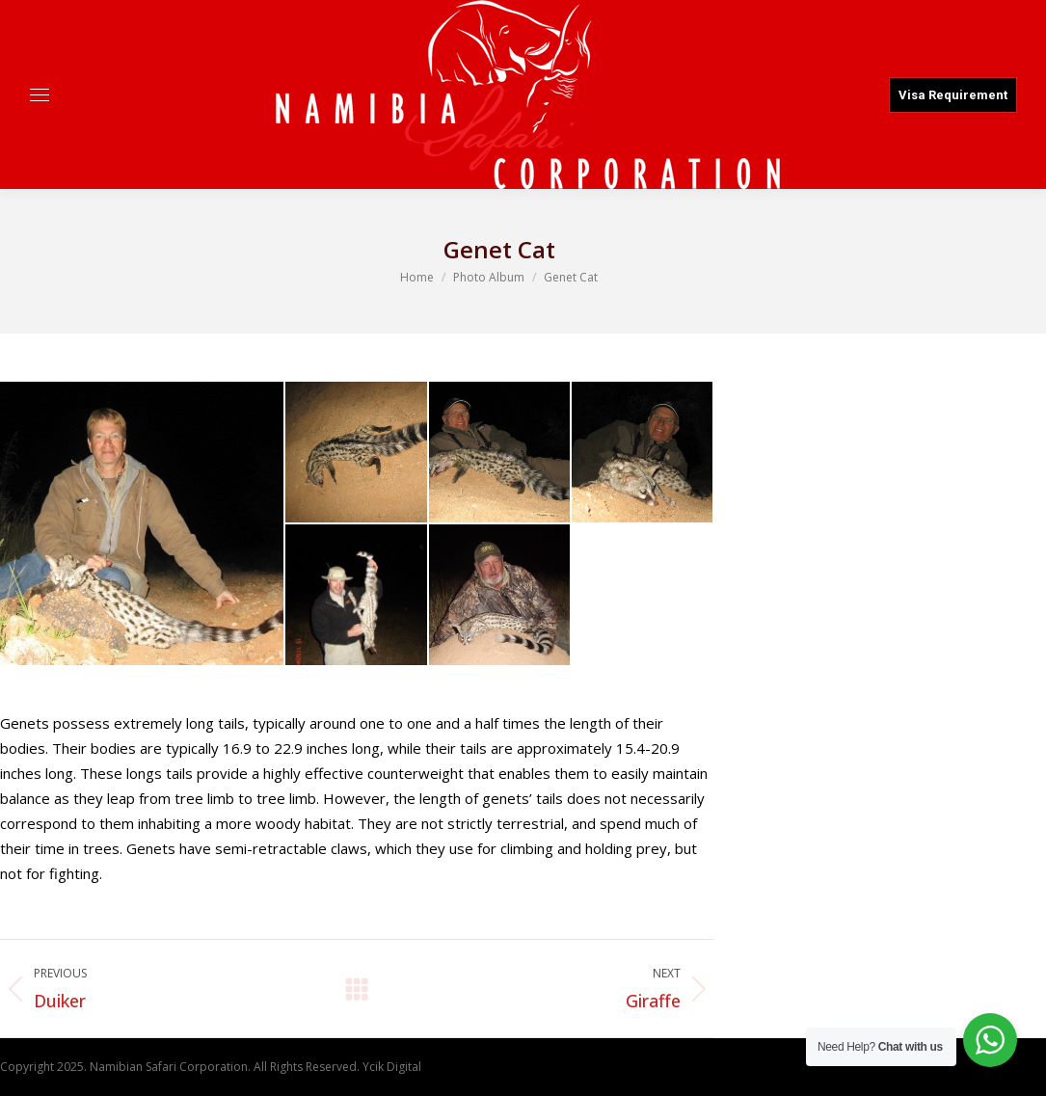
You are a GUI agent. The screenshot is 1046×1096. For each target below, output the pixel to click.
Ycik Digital (391, 1066)
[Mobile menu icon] (39, 95)
